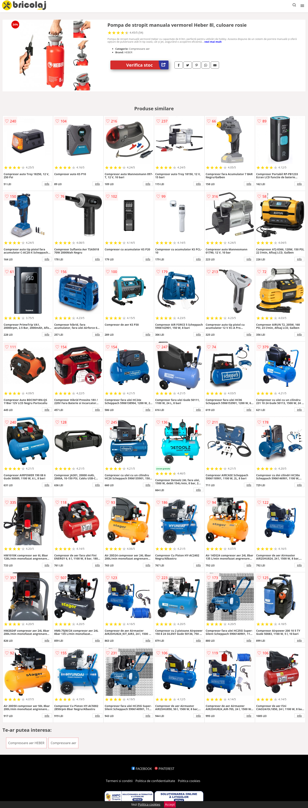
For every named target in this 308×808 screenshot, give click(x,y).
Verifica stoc (147, 65)
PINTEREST (164, 769)
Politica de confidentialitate (155, 781)
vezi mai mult (213, 41)
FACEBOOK (142, 769)
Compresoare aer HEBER (26, 743)
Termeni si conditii (119, 781)
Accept (170, 804)
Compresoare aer (63, 743)
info (47, 184)
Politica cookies (189, 781)
